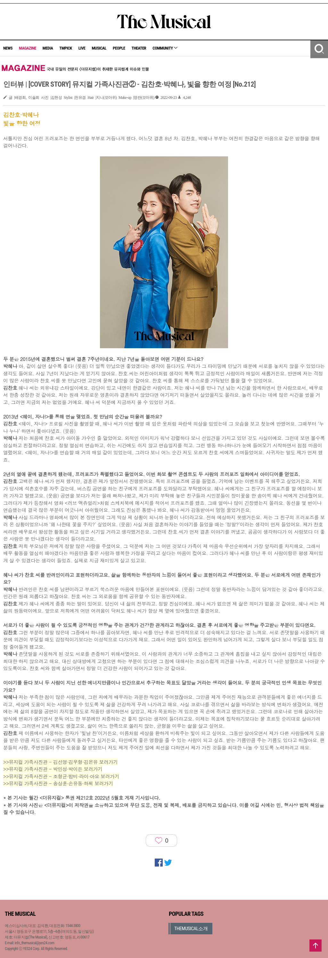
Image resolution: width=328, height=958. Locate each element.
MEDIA (48, 48)
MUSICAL (99, 48)
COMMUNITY (164, 48)
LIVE (82, 48)
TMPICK (65, 48)
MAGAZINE (27, 48)
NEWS (7, 48)
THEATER (139, 48)
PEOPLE (119, 48)
